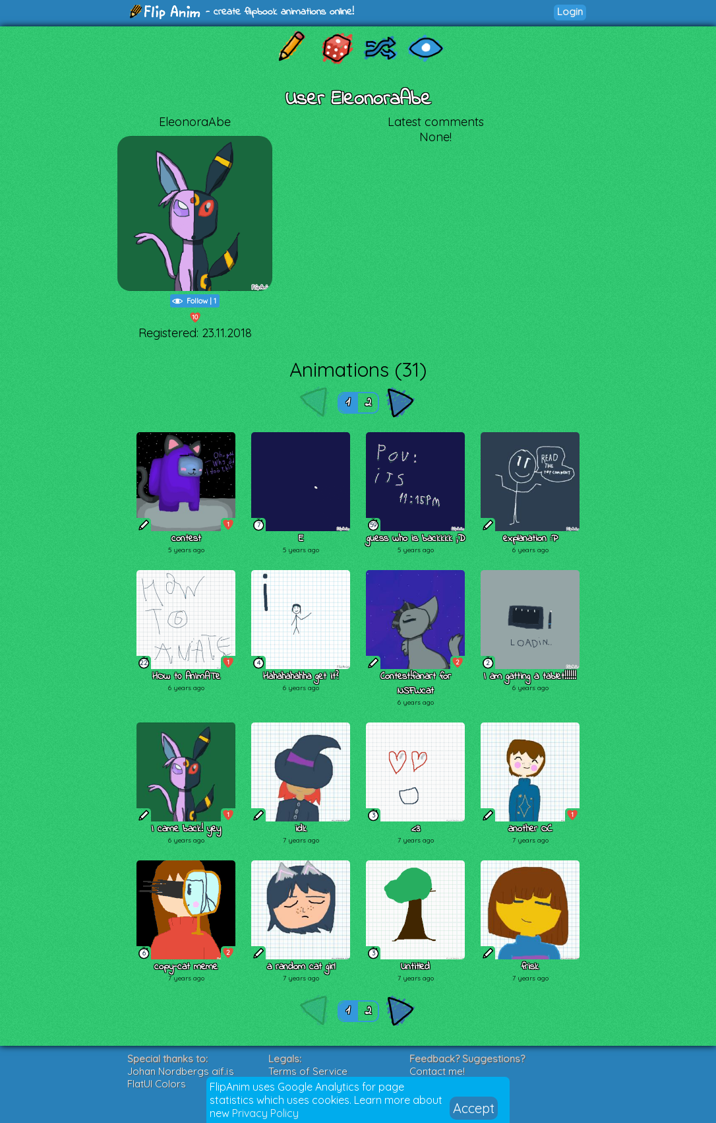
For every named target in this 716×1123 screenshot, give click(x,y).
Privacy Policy (265, 1113)
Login (570, 11)
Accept (473, 1108)
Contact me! (437, 1071)
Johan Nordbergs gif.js (180, 1071)
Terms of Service (307, 1071)
